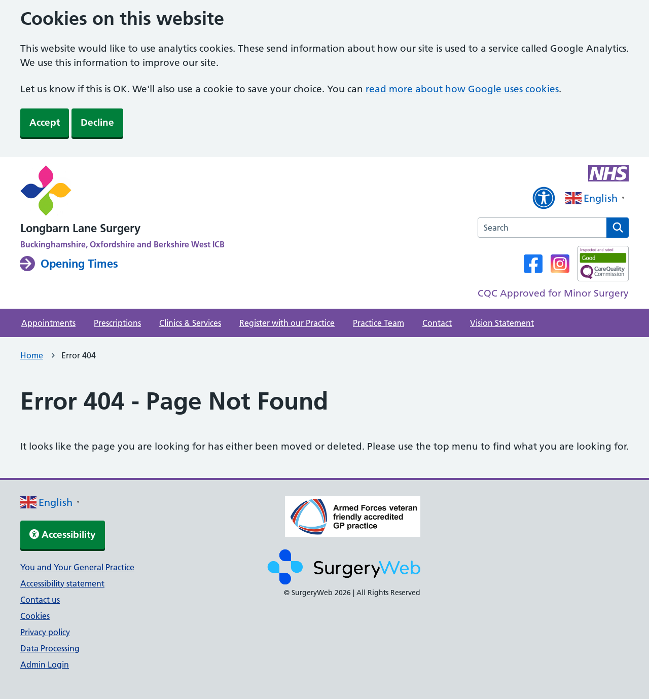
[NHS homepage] (122, 191)
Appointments (48, 323)
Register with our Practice (287, 323)
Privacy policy (45, 632)
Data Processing (50, 648)
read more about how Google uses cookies (462, 89)
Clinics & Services (190, 323)
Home (31, 355)
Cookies (35, 616)
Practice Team (378, 323)
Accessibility (62, 534)
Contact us (40, 600)
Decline (97, 122)
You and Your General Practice (77, 567)
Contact (437, 323)
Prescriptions (117, 323)
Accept (44, 122)
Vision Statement (502, 323)
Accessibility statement (62, 583)
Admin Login (44, 664)
